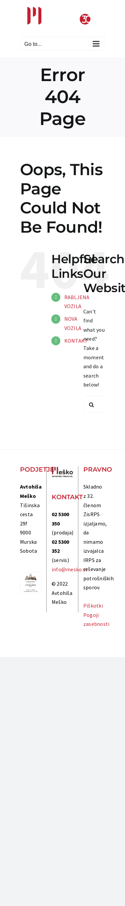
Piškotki (93, 605)
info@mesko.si (69, 569)
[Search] (91, 404)
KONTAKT (76, 340)
